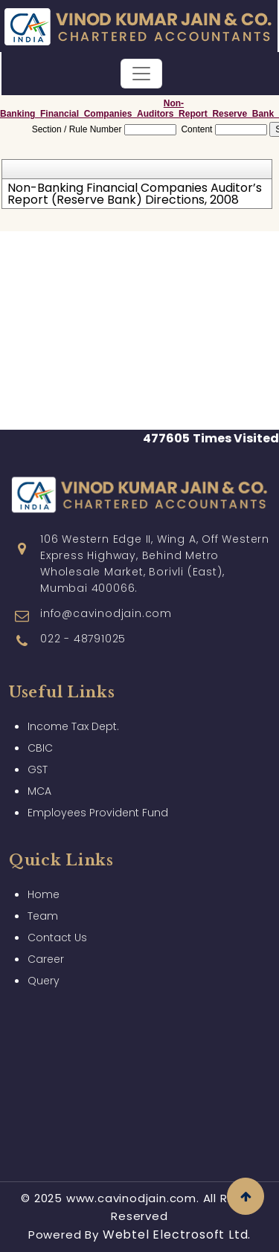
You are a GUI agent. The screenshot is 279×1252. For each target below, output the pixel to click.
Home (44, 887)
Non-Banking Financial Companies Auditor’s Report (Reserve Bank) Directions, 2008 (134, 194)
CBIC (40, 740)
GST (38, 762)
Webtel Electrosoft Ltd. (177, 1234)
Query (44, 973)
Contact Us (57, 930)
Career (46, 951)
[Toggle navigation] (141, 73)
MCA (39, 783)
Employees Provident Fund (98, 805)
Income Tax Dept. (73, 718)
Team (43, 908)
